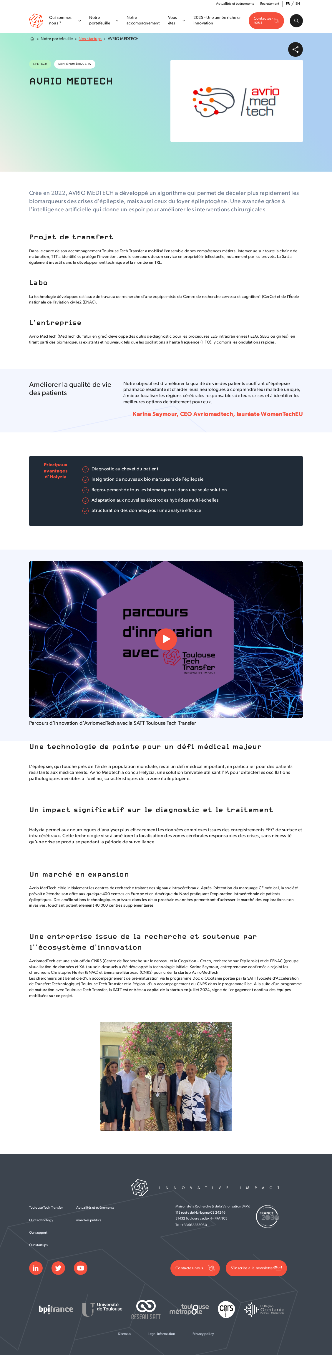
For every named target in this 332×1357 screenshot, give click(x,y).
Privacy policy (203, 1336)
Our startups (38, 1247)
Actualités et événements (95, 1209)
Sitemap (124, 1336)
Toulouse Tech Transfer (46, 1209)
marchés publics (88, 1222)
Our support (38, 1234)
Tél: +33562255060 (191, 1227)
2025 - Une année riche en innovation (216, 21)
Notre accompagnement (142, 21)
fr (288, 4)
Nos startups (90, 41)
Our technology (41, 1222)
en (298, 4)
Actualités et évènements (235, 4)
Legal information (161, 1336)
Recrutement (269, 4)
